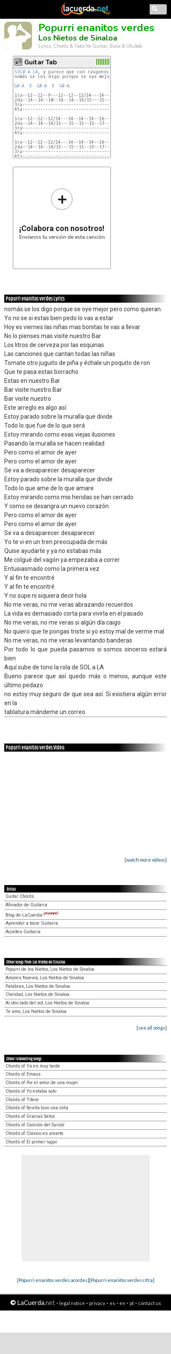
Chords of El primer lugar (31, 1142)
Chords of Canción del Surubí (35, 1125)
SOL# (19, 72)
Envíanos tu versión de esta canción (62, 213)
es (112, 1303)
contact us (149, 1303)
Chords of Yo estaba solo (31, 1091)
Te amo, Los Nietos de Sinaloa (36, 1011)
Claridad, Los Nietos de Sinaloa (37, 994)
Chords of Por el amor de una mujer (42, 1082)
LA (35, 72)
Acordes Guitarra (23, 931)
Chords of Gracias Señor (30, 1116)
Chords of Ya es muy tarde (33, 1066)
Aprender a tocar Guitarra (32, 923)
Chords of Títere (22, 1099)
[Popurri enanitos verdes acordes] (53, 1280)
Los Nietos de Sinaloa (77, 38)
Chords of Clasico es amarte (35, 1133)
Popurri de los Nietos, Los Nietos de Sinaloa (50, 969)
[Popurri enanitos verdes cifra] (121, 1280)
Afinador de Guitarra (26, 905)
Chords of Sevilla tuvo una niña (37, 1108)
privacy (97, 1303)
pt (132, 1303)
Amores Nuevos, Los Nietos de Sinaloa (45, 978)
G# (16, 86)
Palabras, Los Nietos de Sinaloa (38, 986)
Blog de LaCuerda (32, 915)
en (122, 1303)
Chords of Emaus (23, 1074)
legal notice (72, 1303)
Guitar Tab (40, 62)
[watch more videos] (146, 859)
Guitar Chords (20, 896)
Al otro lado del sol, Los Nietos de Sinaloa (47, 1003)
